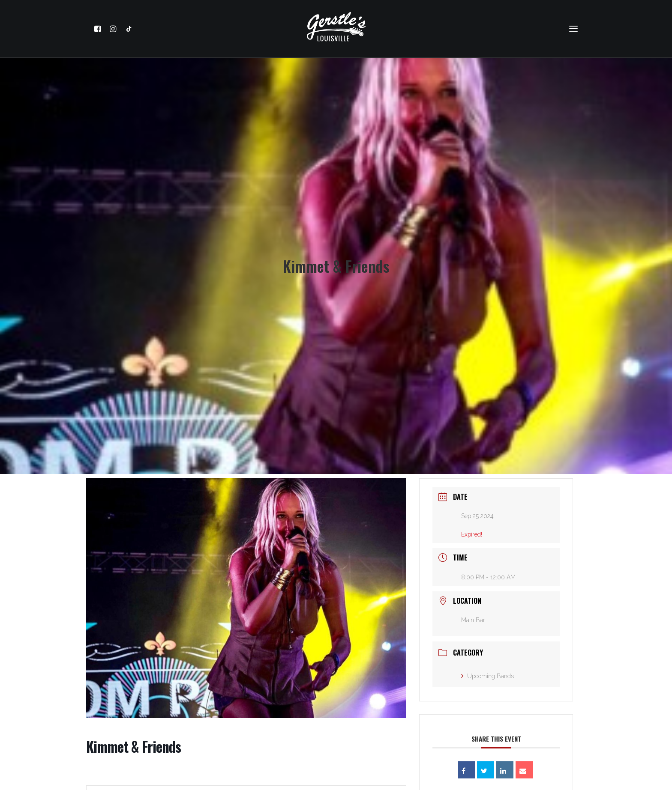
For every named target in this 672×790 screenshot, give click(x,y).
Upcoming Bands (487, 668)
